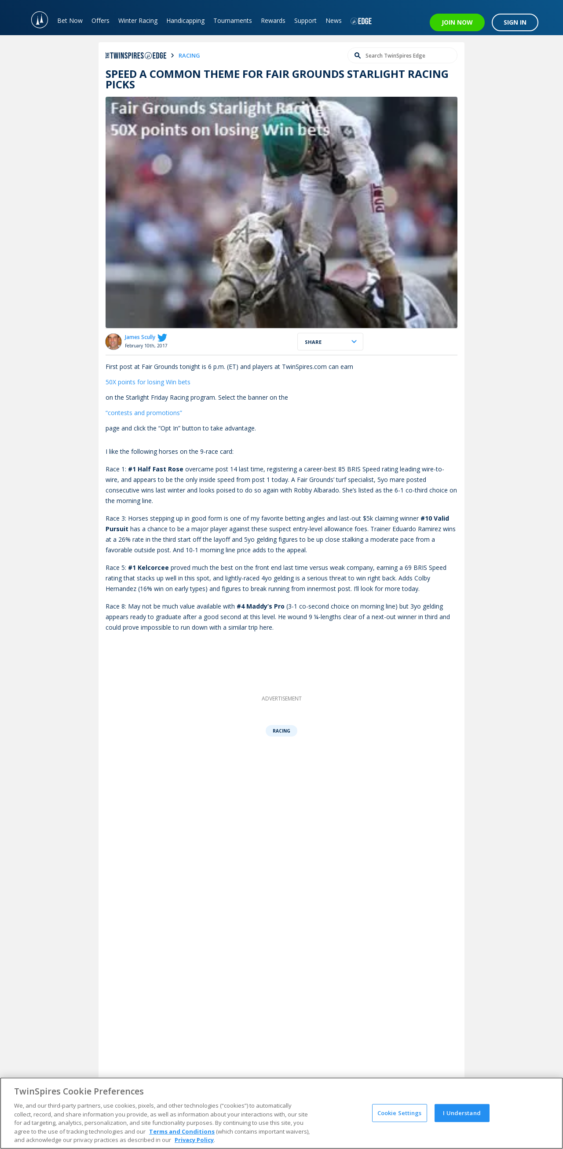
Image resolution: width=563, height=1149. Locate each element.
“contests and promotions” (144, 413)
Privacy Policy (194, 1140)
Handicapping (185, 20)
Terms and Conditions (182, 1131)
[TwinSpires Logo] (35, 17)
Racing (281, 731)
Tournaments (232, 20)
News (333, 20)
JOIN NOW (457, 22)
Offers (100, 20)
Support (305, 20)
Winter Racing (137, 20)
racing (189, 55)
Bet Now (70, 20)
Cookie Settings (399, 1112)
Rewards (273, 20)
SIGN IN (515, 22)
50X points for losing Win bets (148, 382)
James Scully (140, 337)
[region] (281, 1113)
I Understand (462, 1112)
